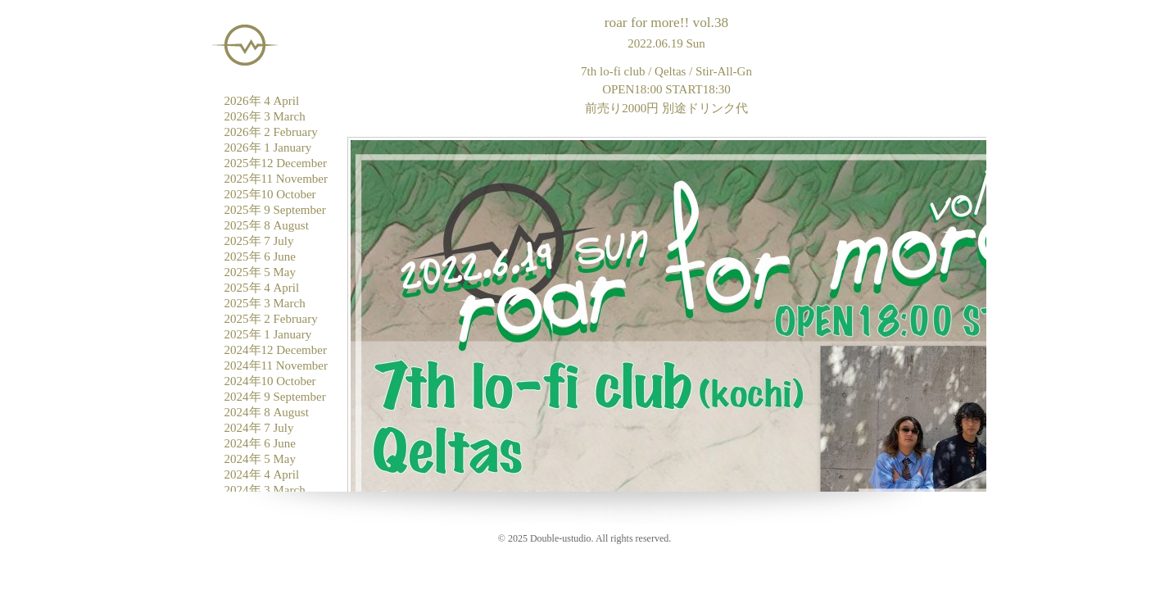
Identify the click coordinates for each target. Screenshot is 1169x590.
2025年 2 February (271, 318)
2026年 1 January (268, 147)
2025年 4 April (262, 287)
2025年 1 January (268, 334)
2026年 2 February (271, 131)
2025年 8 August (266, 225)
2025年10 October (270, 194)
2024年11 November (276, 365)
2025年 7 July (259, 240)
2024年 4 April (262, 474)
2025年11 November (276, 178)
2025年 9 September (275, 209)
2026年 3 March (265, 116)
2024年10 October (270, 381)
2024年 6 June (260, 443)
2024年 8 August (266, 412)
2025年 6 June (260, 256)
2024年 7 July (259, 427)
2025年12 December (275, 163)
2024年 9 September (275, 396)
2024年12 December (275, 349)
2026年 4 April (262, 100)
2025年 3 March (265, 303)
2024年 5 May (260, 458)
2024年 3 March (265, 490)
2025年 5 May (260, 272)
